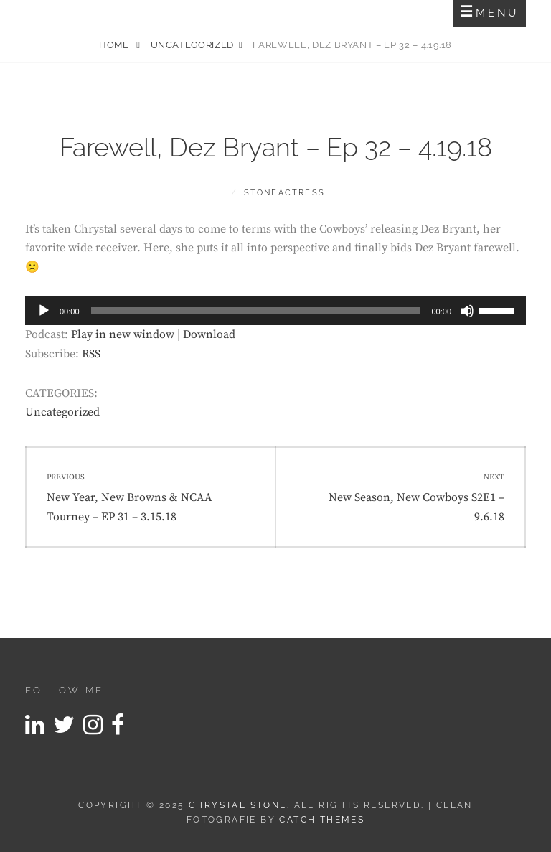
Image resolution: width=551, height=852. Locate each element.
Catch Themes (321, 820)
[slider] (255, 310)
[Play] (44, 311)
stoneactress (284, 192)
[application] (275, 310)
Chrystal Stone (238, 805)
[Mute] (467, 311)
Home (115, 44)
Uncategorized (192, 44)
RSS (91, 354)
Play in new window (122, 334)
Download (209, 334)
